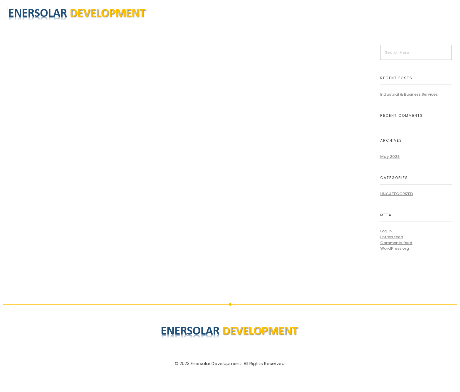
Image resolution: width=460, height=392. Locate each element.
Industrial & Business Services (409, 94)
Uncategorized (396, 194)
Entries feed (391, 237)
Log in (386, 231)
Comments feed (396, 243)
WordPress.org (394, 248)
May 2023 (390, 156)
